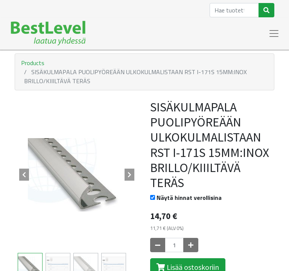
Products (32, 62)
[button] (24, 174)
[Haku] (266, 10)
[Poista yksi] (157, 245)
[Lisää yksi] (190, 245)
